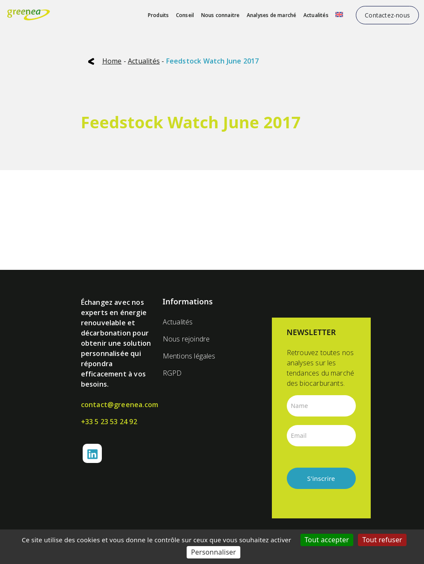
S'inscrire (321, 478)
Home (112, 61)
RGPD (172, 373)
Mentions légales (189, 356)
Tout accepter (327, 539)
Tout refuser (382, 539)
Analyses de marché (272, 15)
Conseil (185, 15)
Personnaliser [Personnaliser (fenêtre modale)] (213, 552)
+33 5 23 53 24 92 (109, 421)
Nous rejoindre (186, 339)
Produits (158, 15)
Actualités (316, 15)
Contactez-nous (387, 15)
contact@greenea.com (117, 404)
